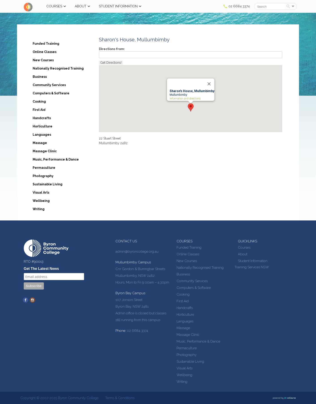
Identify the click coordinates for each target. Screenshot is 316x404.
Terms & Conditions (120, 398)
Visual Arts (41, 192)
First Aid (39, 110)
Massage (40, 143)
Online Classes (44, 52)
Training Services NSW (252, 267)
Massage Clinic (45, 151)
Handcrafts (42, 118)
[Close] (209, 83)
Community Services (49, 85)
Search (289, 6)
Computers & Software (51, 93)
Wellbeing (41, 201)
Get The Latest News (41, 269)
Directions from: (112, 49)
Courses (54, 6)
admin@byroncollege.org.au (136, 252)
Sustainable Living (47, 184)
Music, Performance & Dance (56, 159)
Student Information (118, 6)
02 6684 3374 (239, 6)
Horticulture (42, 126)
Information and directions (185, 98)
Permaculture (44, 167)
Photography (43, 176)
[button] (191, 107)
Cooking (39, 101)
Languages (42, 134)
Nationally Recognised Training (58, 68)
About (80, 6)
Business (40, 76)
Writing (39, 209)
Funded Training (46, 43)
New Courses (43, 60)
